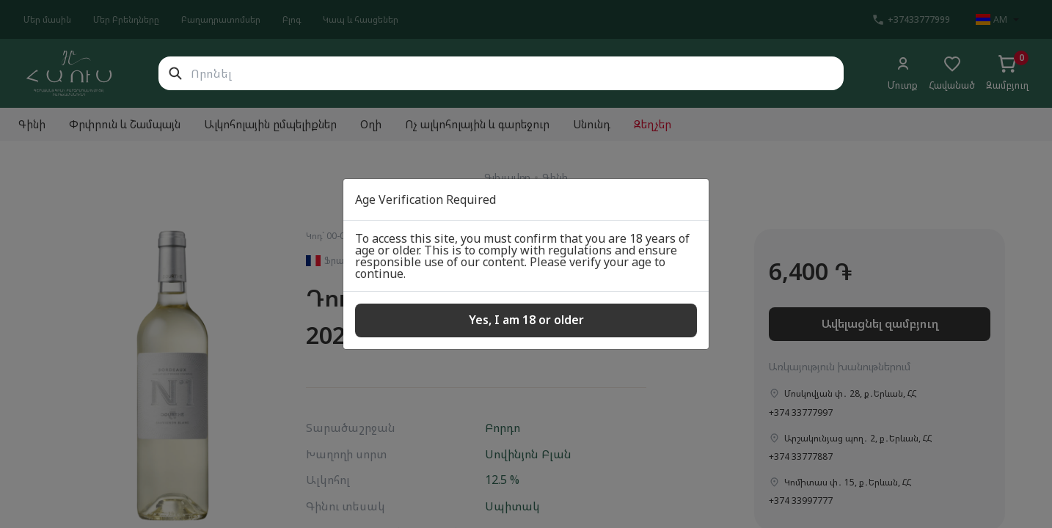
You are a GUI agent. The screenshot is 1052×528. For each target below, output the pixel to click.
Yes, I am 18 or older (526, 320)
